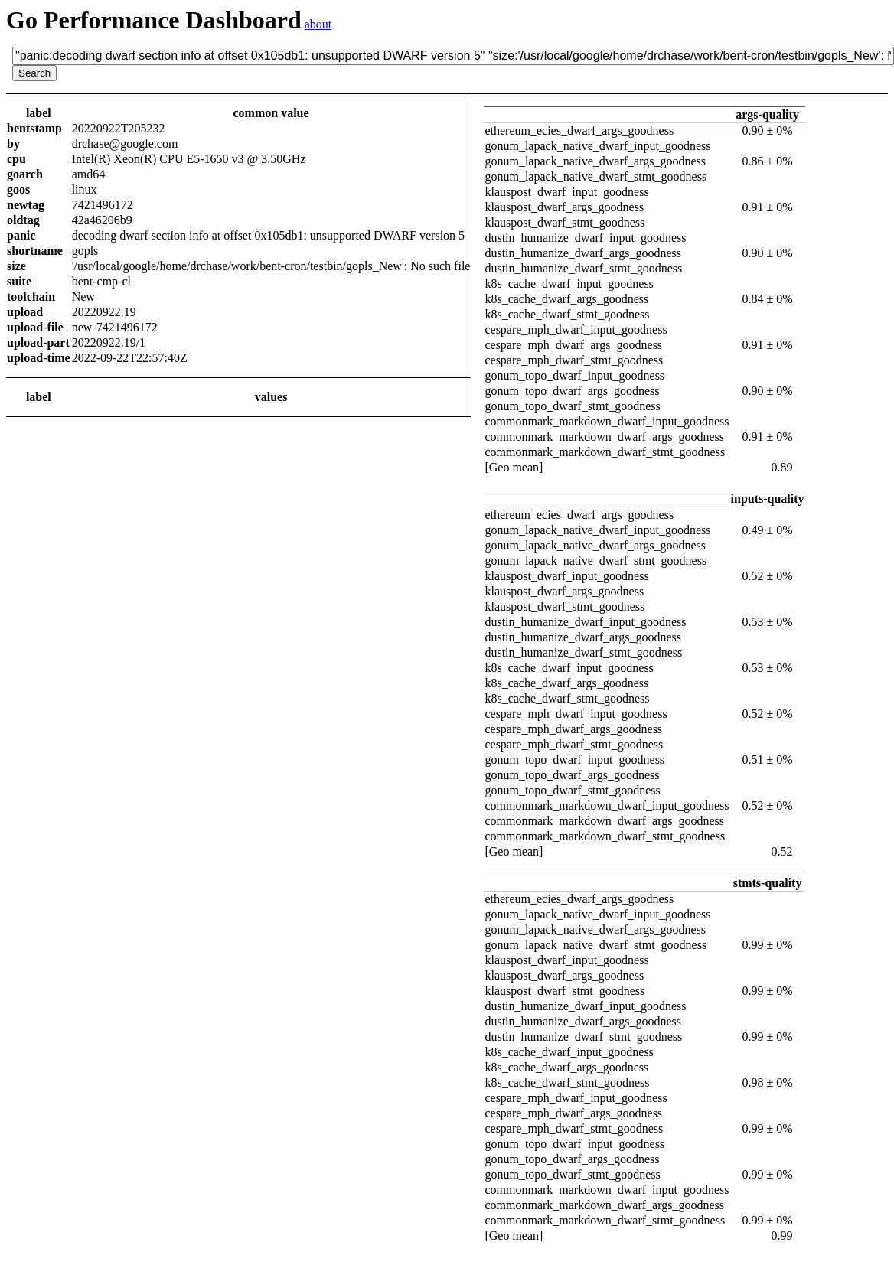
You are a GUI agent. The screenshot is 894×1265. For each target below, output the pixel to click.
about (318, 24)
